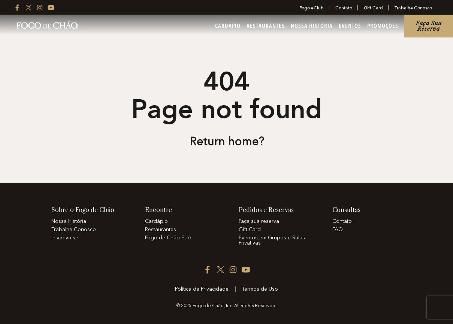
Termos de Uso (260, 289)
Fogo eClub (311, 8)
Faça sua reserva (429, 26)
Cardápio (228, 26)
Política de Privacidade (202, 289)
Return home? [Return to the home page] (227, 142)
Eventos (350, 26)
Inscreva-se (64, 237)
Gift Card (373, 8)
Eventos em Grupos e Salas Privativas (272, 240)
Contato (343, 8)
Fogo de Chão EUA (168, 237)
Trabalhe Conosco (413, 8)
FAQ (337, 229)
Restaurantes (266, 26)
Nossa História (312, 26)
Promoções (382, 26)
